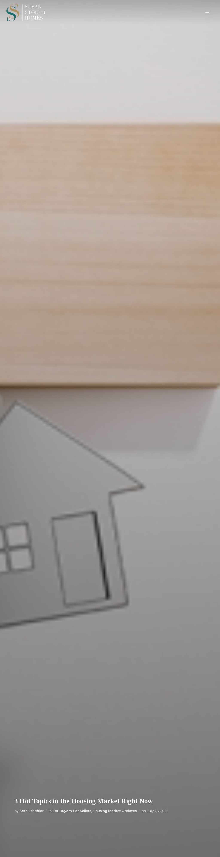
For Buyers (62, 811)
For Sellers (82, 811)
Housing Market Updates (115, 811)
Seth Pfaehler (32, 811)
